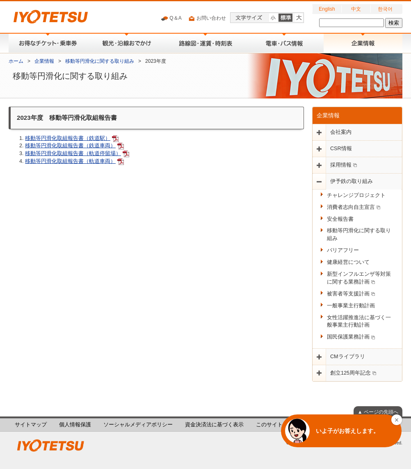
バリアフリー (343, 250)
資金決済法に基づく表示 (214, 425)
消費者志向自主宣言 (353, 207)
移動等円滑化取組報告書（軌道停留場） (73, 153)
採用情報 (343, 165)
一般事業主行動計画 (351, 306)
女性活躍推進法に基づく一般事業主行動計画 (359, 321)
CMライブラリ (347, 356)
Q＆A (171, 18)
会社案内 (341, 132)
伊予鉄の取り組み (351, 181)
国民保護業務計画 (351, 337)
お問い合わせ (207, 18)
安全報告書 (340, 219)
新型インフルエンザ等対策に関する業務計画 (359, 278)
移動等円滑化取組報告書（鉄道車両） (70, 146)
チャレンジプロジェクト (356, 195)
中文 (356, 9)
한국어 (385, 9)
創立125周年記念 (353, 373)
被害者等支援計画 (351, 294)
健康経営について (348, 262)
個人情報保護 (75, 425)
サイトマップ (31, 425)
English (327, 9)
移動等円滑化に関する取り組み (99, 61)
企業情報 (44, 61)
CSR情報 (341, 148)
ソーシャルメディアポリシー (138, 425)
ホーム (16, 61)
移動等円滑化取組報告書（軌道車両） (70, 161)
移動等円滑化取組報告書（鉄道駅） (67, 138)
